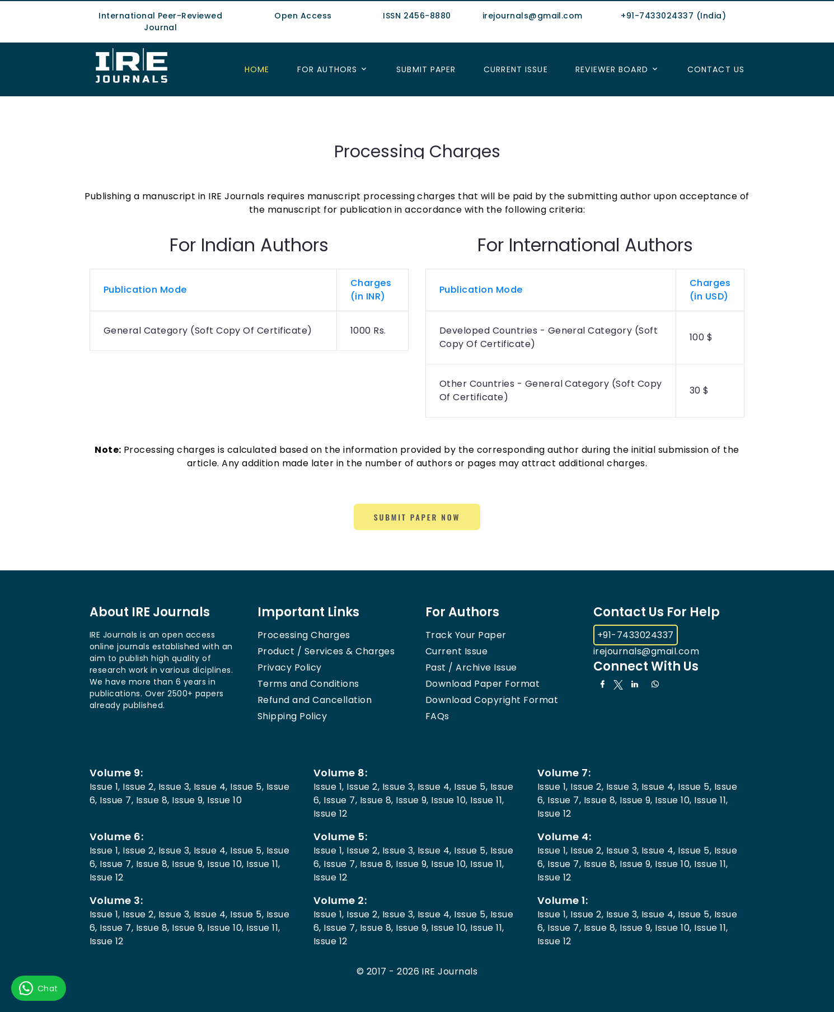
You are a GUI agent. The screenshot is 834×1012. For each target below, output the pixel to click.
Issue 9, (188, 800)
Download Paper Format (482, 683)
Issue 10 (224, 800)
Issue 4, (211, 786)
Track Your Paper (466, 635)
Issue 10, (449, 800)
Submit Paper (426, 69)
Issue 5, (247, 786)
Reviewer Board (611, 69)
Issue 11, (487, 800)
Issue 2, (139, 786)
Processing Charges (303, 635)
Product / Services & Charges (326, 651)
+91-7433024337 (635, 635)
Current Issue (516, 69)
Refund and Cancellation (314, 700)
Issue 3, (174, 786)
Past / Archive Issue (471, 667)
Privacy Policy (289, 667)
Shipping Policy (292, 716)
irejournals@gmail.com (646, 651)
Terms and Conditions (308, 683)
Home (257, 69)
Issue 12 (330, 813)
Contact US (715, 69)
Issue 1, (105, 786)
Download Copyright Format (491, 700)
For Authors (327, 69)
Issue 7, (116, 800)
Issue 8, (153, 800)
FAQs (437, 716)
